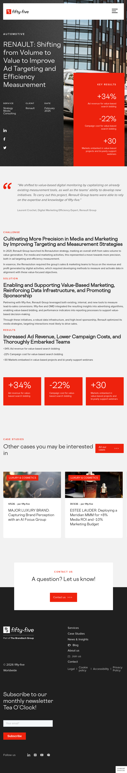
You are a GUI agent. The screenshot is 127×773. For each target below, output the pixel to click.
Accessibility (101, 669)
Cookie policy (83, 669)
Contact (73, 661)
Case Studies (76, 633)
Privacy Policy (117, 669)
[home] (17, 11)
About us (73, 650)
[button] (115, 11)
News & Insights (78, 639)
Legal (71, 669)
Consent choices (121, 769)
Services (73, 628)
